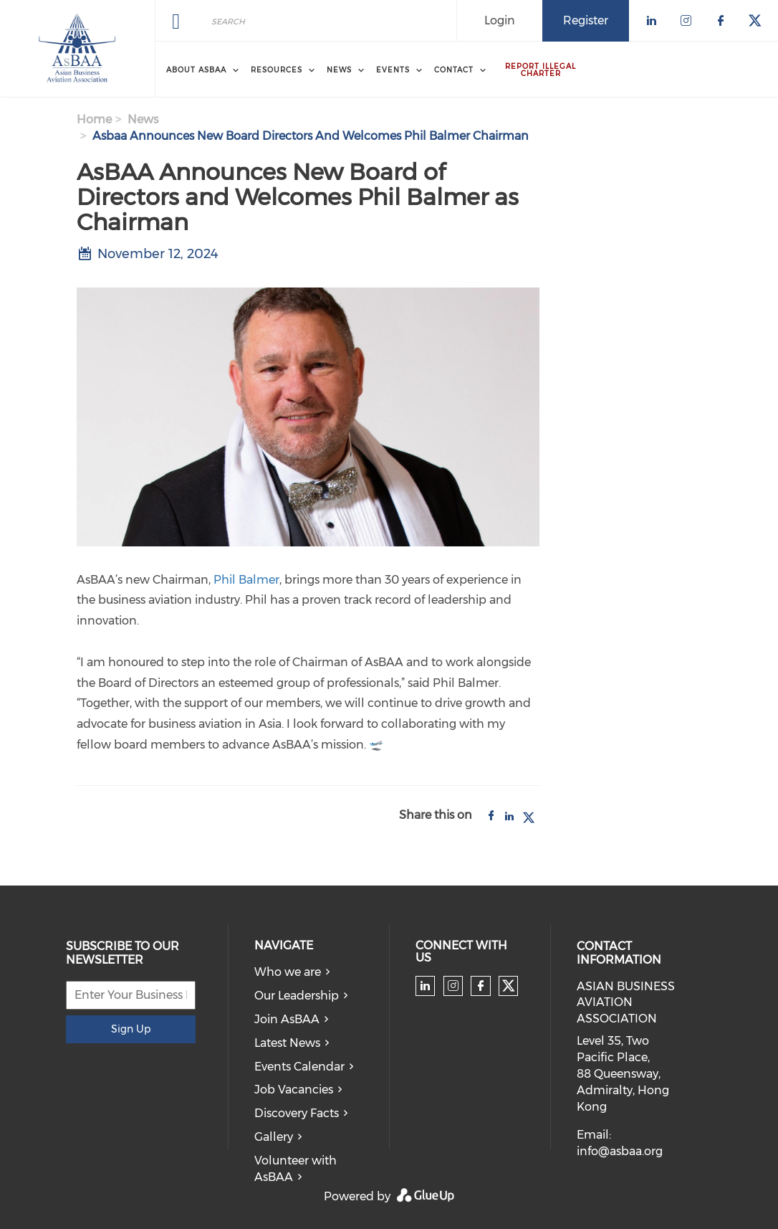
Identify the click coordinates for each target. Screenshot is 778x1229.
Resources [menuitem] (276, 70)
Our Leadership (296, 995)
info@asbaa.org (620, 1151)
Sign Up (130, 1028)
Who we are (287, 972)
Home (94, 119)
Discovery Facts (296, 1113)
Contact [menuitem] (454, 70)
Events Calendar (299, 1066)
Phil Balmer (246, 580)
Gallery (273, 1137)
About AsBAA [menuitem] (196, 70)
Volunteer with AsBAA (295, 1169)
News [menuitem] (339, 70)
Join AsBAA (287, 1019)
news (143, 119)
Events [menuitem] (393, 70)
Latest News (287, 1043)
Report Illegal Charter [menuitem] (540, 70)
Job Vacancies (293, 1089)
